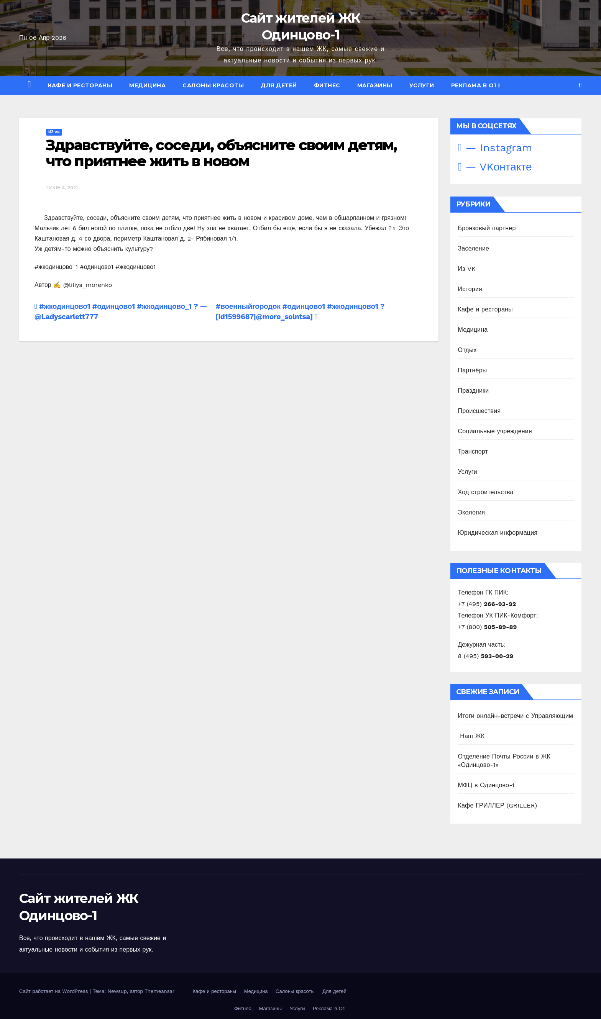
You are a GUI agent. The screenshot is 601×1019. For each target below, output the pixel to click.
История (470, 289)
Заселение (473, 248)
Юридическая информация (498, 532)
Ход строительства (486, 492)
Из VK (54, 132)
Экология (471, 512)
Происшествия (479, 410)
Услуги (421, 85)
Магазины (374, 85)
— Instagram (495, 147)
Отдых (467, 350)
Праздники (473, 390)
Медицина (147, 85)
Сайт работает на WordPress (54, 991)
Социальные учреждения (495, 431)
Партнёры (472, 370)
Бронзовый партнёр (487, 228)
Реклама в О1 (476, 85)
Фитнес (327, 85)
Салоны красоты (213, 85)
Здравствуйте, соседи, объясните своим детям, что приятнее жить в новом (221, 153)
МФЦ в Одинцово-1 (486, 785)
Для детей (279, 85)
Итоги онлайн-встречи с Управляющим (515, 715)
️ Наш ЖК (471, 736)
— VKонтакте (495, 167)
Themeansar (159, 991)
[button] (580, 85)
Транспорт (473, 451)
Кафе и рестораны (80, 85)
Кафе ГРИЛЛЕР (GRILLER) (497, 805)
